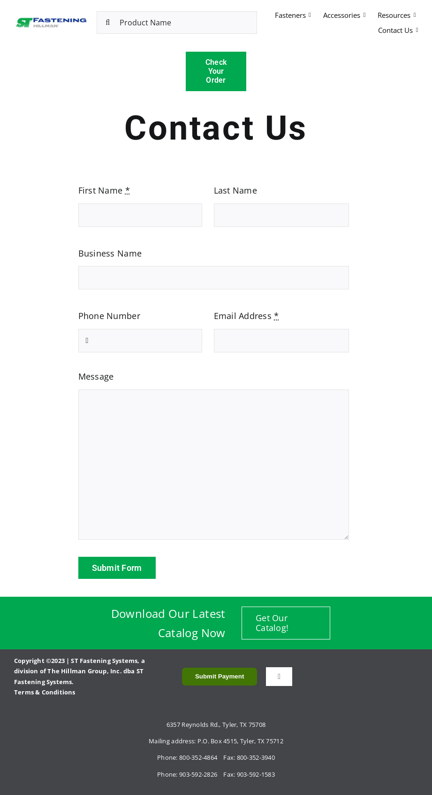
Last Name (235, 190)
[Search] (108, 22)
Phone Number (109, 315)
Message (96, 376)
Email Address (246, 315)
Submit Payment (219, 676)
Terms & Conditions (45, 692)
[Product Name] (177, 22)
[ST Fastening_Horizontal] (51, 19)
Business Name (110, 253)
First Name (104, 190)
